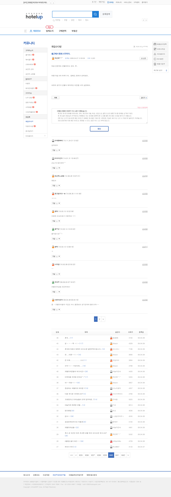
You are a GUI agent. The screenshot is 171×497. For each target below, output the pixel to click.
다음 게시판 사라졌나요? (75, 394)
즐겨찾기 (145, 2)
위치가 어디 (70, 447)
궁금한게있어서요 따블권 (75, 422)
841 (117, 455)
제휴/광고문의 (92, 475)
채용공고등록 (162, 44)
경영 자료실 (30, 102)
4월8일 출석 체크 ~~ (74, 441)
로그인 (94, 2)
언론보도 (36, 475)
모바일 (110, 2)
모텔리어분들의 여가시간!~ (76, 371)
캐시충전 (160, 59)
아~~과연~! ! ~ (72, 382)
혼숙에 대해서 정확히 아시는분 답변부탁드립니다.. (85, 349)
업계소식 (49, 31)
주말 (65, 20)
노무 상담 (29, 97)
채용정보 (37, 31)
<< (71, 455)
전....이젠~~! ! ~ (73, 354)
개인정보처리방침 (59, 475)
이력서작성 (161, 49)
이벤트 (28, 83)
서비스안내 (127, 2)
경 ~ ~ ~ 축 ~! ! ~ (74, 343)
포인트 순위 (30, 69)
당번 (72, 20)
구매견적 (62, 31)
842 (123, 455)
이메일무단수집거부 (76, 475)
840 (111, 455)
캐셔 (79, 20)
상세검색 (106, 14)
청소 (86, 20)
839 (105, 455)
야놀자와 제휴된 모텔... (75, 405)
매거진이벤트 (30, 88)
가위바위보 (29, 64)
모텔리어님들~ (72, 427)
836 (87, 455)
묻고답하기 (29, 131)
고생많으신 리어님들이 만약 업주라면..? (81, 399)
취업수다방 (29, 121)
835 (81, 455)
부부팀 (57, 20)
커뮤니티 (119, 2)
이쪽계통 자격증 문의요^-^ (76, 377)
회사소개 (26, 475)
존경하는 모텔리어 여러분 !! (76, 388)
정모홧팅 (69, 410)
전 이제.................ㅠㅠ (76, 360)
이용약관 (46, 475)
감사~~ (69, 416)
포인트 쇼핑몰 (30, 74)
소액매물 (29, 107)
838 (99, 455)
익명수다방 (29, 126)
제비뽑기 (29, 59)
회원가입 (102, 2)
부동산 (74, 31)
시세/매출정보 (30, 112)
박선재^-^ (57, 58)
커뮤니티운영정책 (140, 47)
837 (93, 455)
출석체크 (29, 55)
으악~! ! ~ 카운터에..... (75, 366)
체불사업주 (161, 64)
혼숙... (69, 338)
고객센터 (136, 2)
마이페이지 (161, 54)
